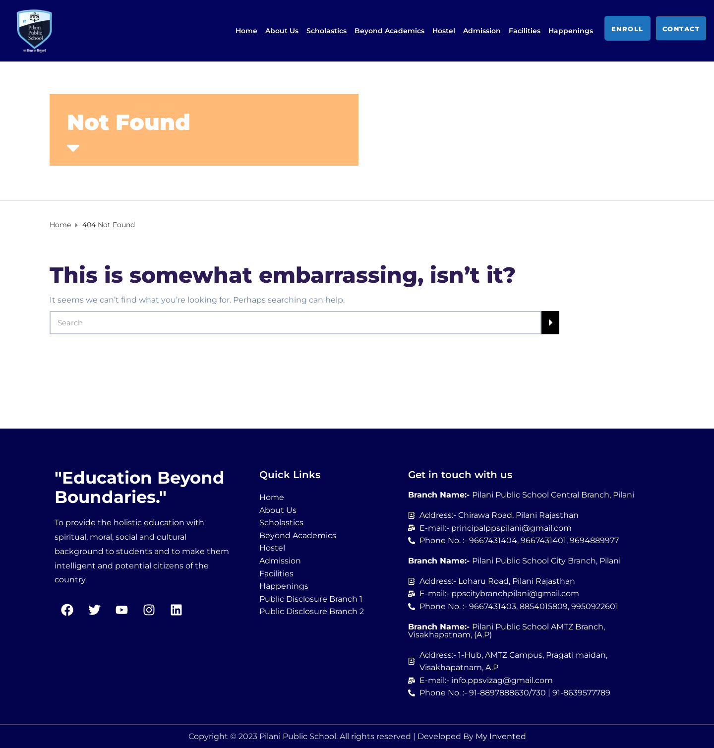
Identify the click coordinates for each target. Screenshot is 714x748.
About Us (281, 30)
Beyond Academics (389, 30)
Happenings (570, 30)
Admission (482, 30)
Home (246, 30)
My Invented (501, 736)
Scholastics (326, 30)
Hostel (443, 30)
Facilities (524, 30)
